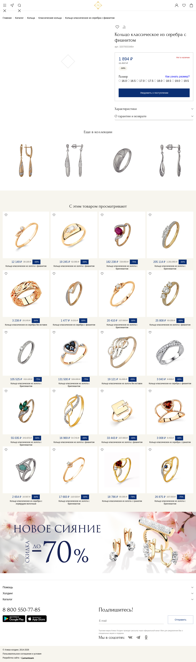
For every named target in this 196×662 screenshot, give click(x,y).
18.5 (168, 80)
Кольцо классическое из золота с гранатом (122, 501)
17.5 (150, 80)
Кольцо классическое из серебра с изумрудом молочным (26, 502)
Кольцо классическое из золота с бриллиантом (122, 267)
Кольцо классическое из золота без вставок (122, 383)
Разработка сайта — (12, 658)
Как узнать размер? (177, 76)
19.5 (186, 80)
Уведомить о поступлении (154, 92)
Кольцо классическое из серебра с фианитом (74, 325)
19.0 (177, 80)
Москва (12, 5)
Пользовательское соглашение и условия (22, 654)
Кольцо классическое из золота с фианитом (26, 266)
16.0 (124, 80)
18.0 (159, 80)
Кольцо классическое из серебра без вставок (26, 325)
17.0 (142, 80)
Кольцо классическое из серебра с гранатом (170, 442)
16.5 (133, 80)
